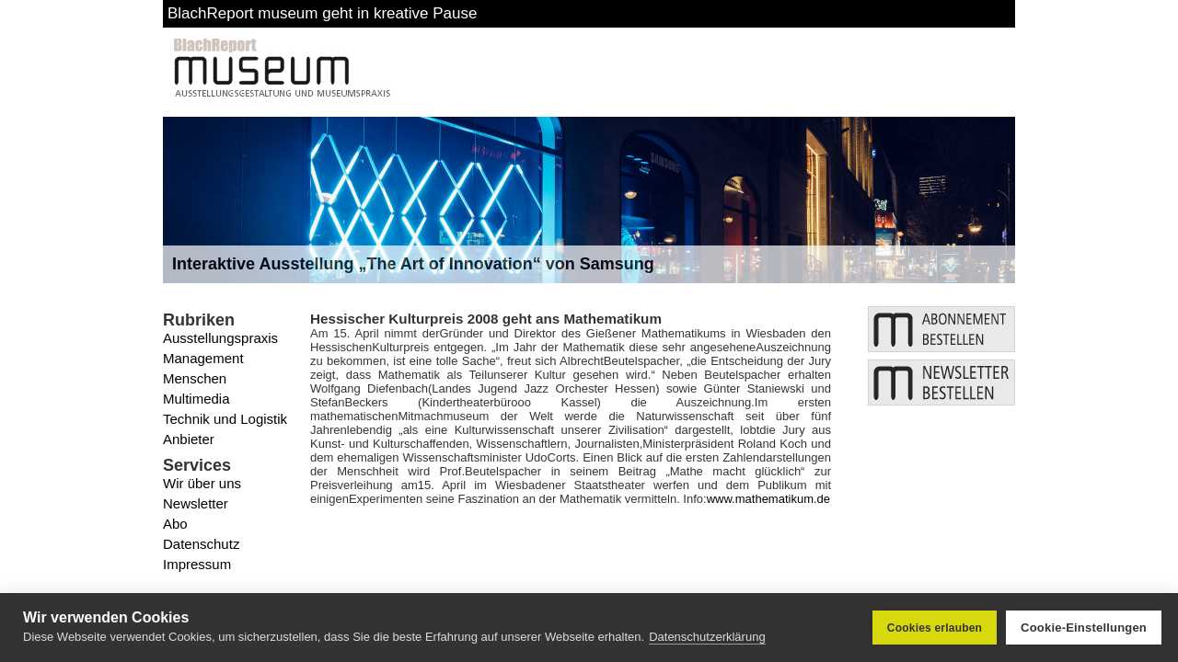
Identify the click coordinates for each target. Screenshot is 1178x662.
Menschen (194, 378)
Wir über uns (202, 483)
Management (203, 358)
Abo (175, 523)
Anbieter (188, 439)
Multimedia (196, 398)
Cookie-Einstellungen (1084, 627)
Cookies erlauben (934, 628)
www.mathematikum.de (768, 499)
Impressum (197, 564)
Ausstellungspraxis (220, 338)
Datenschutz (201, 544)
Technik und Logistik (225, 419)
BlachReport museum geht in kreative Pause (322, 13)
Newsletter (195, 503)
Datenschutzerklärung (707, 637)
